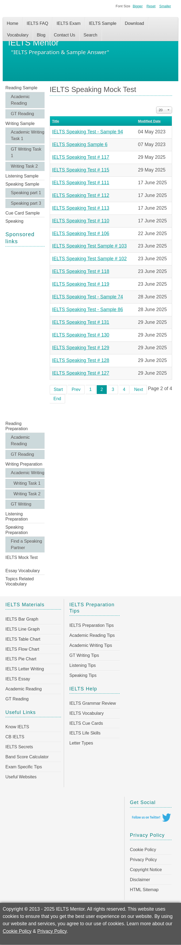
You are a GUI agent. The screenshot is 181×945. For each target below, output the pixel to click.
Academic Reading (20, 100)
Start (58, 389)
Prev (76, 389)
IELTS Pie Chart (20, 659)
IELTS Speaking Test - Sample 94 (87, 131)
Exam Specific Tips (23, 767)
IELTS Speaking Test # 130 (80, 335)
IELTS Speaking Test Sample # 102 (89, 258)
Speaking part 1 (26, 192)
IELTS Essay (17, 679)
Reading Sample (21, 87)
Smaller (165, 6)
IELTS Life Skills (84, 733)
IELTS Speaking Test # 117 (80, 157)
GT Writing (21, 504)
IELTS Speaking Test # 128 (80, 360)
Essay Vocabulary (22, 570)
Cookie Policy (143, 849)
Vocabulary (17, 35)
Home (12, 23)
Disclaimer (140, 879)
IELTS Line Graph (22, 629)
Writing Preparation (23, 464)
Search (90, 35)
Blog (41, 35)
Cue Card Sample (22, 213)
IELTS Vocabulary (86, 713)
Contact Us (64, 35)
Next (138, 389)
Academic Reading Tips (92, 635)
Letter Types (81, 743)
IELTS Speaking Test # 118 (80, 271)
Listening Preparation (16, 516)
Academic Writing (27, 472)
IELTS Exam (68, 23)
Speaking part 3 (26, 203)
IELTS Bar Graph (21, 619)
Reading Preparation (16, 426)
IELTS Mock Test (21, 557)
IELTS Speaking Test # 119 (80, 284)
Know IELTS (17, 727)
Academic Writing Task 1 (27, 135)
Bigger (138, 6)
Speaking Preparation (16, 530)
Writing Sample (20, 123)
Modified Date (149, 121)
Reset (150, 6)
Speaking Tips (83, 675)
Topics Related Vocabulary (19, 581)
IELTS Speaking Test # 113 (80, 208)
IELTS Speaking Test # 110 (80, 220)
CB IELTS (14, 737)
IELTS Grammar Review (92, 703)
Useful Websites (20, 777)
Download (134, 23)
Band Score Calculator (27, 757)
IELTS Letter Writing (24, 669)
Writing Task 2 (24, 166)
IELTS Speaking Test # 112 (80, 195)
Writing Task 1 (27, 483)
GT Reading (22, 113)
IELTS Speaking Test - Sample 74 (87, 296)
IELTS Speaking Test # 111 (80, 182)
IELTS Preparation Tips (91, 625)
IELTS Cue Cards (86, 723)
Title (55, 121)
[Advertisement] (25, 333)
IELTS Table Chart (22, 639)
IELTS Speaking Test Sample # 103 (89, 246)
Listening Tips (82, 665)
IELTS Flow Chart (22, 649)
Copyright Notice (146, 869)
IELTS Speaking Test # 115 (80, 170)
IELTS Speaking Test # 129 (80, 347)
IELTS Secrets (19, 747)
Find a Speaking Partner (26, 544)
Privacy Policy (143, 859)
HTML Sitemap (144, 889)
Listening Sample (22, 176)
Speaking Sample (22, 184)
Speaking (14, 221)
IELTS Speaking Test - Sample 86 (87, 309)
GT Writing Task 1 (26, 152)
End (57, 398)
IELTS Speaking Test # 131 (80, 322)
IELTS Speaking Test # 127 (80, 373)
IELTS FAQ (37, 23)
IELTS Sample (102, 23)
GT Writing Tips (84, 655)
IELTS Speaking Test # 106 (80, 233)
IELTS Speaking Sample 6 (80, 144)
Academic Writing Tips (90, 645)
